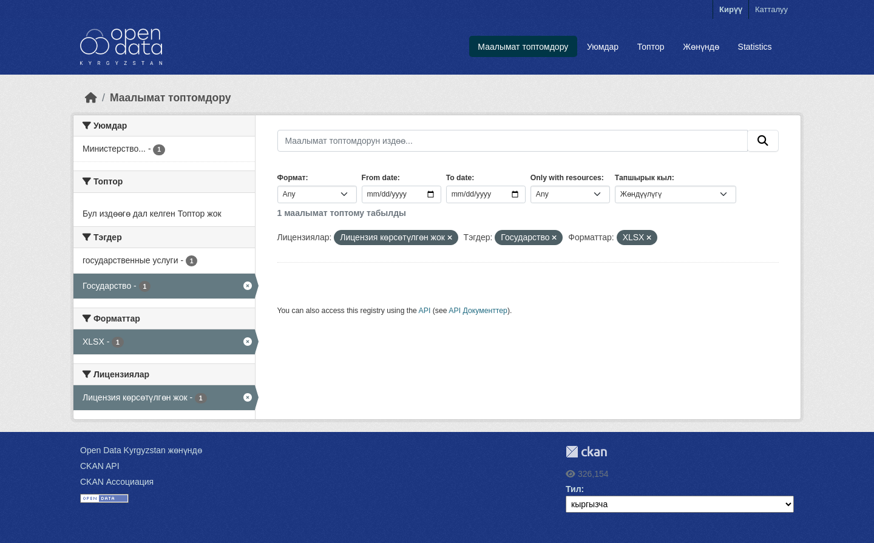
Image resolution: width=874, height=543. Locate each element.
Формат (291, 178)
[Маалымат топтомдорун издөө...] (512, 141)
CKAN (586, 451)
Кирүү (730, 9)
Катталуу (771, 9)
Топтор (651, 47)
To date (459, 178)
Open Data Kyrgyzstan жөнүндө (141, 450)
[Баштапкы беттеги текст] (91, 98)
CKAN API (100, 466)
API (425, 310)
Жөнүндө (701, 47)
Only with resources (565, 178)
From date (380, 178)
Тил (573, 489)
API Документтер (478, 310)
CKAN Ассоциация (117, 482)
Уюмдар (602, 47)
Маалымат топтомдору (523, 47)
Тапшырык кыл (643, 178)
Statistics (755, 47)
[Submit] (763, 141)
